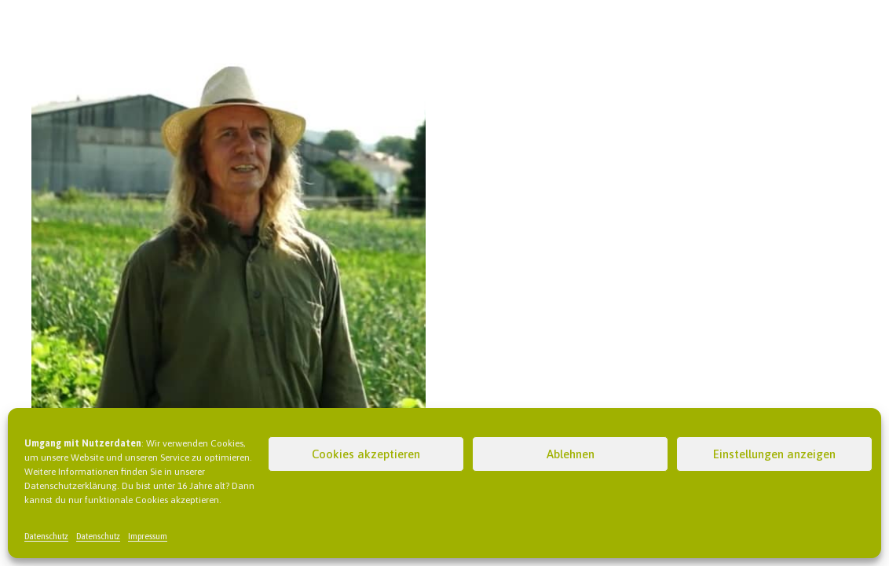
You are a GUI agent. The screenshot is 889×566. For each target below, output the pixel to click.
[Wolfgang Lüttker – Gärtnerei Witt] (228, 60)
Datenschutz (46, 536)
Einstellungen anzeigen (774, 454)
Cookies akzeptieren (366, 454)
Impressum (147, 536)
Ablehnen (570, 454)
